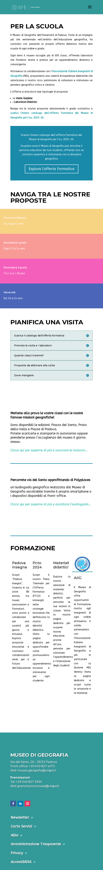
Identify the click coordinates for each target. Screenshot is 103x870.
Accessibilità (21, 862)
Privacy (17, 853)
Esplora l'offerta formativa (51, 169)
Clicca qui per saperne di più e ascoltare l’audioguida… (50, 504)
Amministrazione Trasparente (36, 844)
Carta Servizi (21, 826)
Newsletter (20, 817)
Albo (14, 835)
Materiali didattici (61, 565)
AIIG (78, 578)
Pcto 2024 (37, 565)
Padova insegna (19, 565)
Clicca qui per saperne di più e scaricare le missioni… (49, 450)
